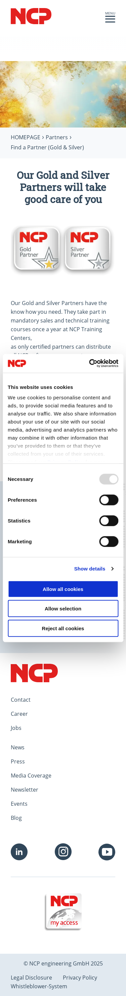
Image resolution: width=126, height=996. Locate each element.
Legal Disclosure (31, 977)
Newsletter (24, 789)
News (18, 747)
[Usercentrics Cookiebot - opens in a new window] (89, 363)
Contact (21, 699)
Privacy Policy (80, 977)
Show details (90, 568)
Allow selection (63, 608)
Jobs (16, 728)
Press (18, 761)
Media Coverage (31, 775)
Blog (16, 817)
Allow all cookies (63, 589)
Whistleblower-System (39, 986)
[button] (110, 21)
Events (19, 803)
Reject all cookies (63, 628)
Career (19, 713)
